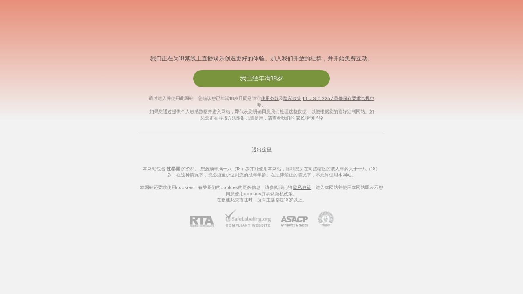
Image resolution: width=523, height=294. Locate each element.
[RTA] (207, 221)
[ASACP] (289, 221)
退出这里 (262, 150)
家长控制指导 (309, 118)
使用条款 (270, 98)
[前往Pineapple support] (321, 219)
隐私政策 (292, 98)
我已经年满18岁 (261, 78)
